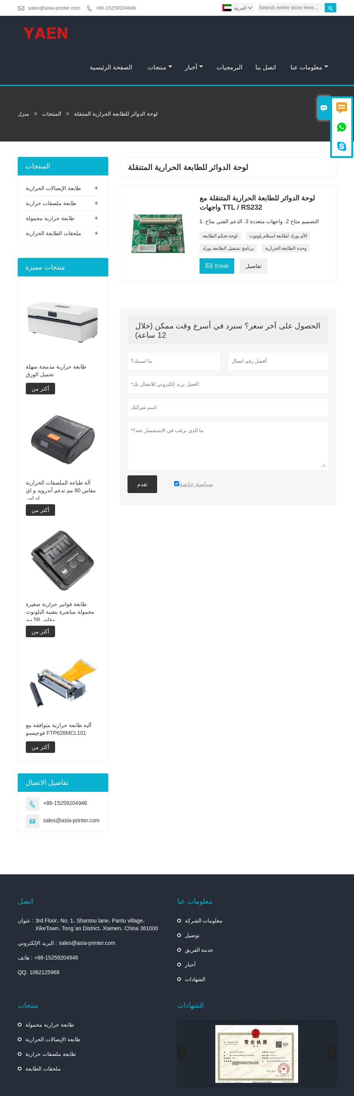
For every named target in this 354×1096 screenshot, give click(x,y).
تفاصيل (253, 232)
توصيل (192, 901)
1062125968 (45, 938)
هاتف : (25, 923)
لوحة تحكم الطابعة (220, 201)
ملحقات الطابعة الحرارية (53, 199)
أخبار (194, 33)
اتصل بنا (265, 33)
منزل (23, 79)
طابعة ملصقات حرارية (51, 169)
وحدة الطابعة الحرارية (286, 214)
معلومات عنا (309, 33)
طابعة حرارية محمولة (50, 184)
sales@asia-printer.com (54, 8)
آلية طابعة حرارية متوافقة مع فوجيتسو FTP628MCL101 (58, 695)
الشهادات (195, 945)
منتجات (160, 33)
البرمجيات (229, 33)
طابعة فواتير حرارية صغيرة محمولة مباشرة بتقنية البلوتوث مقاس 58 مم (60, 577)
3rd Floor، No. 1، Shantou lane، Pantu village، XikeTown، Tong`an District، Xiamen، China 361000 (96, 890)
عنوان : (26, 886)
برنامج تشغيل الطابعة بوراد (228, 214)
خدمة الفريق (199, 915)
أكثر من (40, 354)
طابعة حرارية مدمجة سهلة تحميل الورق (56, 336)
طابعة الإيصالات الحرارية (53, 154)
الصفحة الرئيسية (111, 33)
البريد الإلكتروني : (37, 909)
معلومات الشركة (204, 886)
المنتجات (51, 79)
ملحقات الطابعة (43, 1034)
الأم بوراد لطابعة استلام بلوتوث (278, 201)
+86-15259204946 (116, 8)
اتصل (25, 867)
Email (216, 231)
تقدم (142, 450)
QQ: (23, 938)
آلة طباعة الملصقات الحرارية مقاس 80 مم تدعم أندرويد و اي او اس (61, 456)
